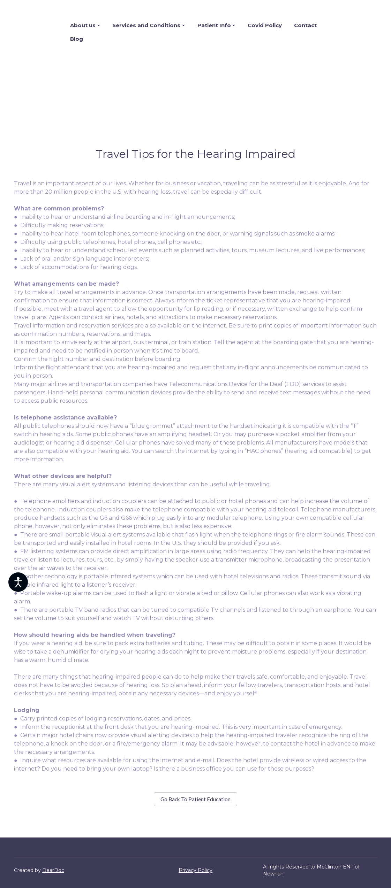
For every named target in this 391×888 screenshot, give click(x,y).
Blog (76, 39)
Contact (305, 25)
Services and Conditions (146, 25)
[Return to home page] (37, 32)
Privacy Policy (195, 870)
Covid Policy (265, 25)
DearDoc (53, 870)
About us (83, 25)
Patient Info (214, 25)
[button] (195, 799)
